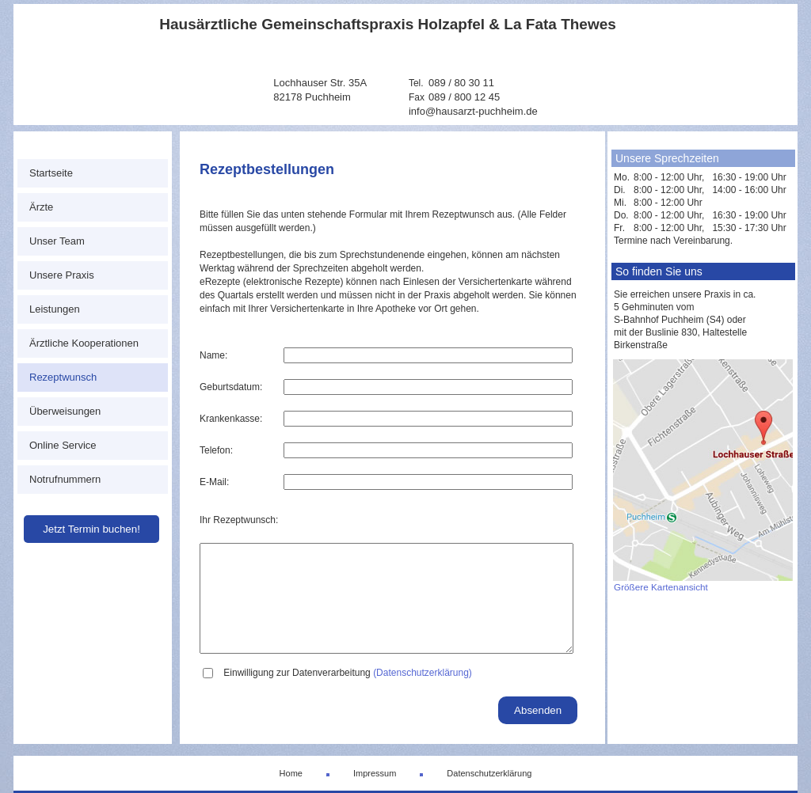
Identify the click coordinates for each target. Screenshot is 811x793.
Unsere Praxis (61, 275)
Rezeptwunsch (63, 377)
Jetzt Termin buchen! (91, 529)
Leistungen (54, 309)
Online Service (63, 445)
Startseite (51, 173)
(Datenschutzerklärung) (422, 672)
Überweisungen (65, 411)
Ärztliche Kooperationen (84, 343)
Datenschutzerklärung (489, 773)
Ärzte (41, 207)
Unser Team (57, 241)
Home (291, 773)
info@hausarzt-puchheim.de (473, 111)
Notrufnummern (65, 479)
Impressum (374, 773)
